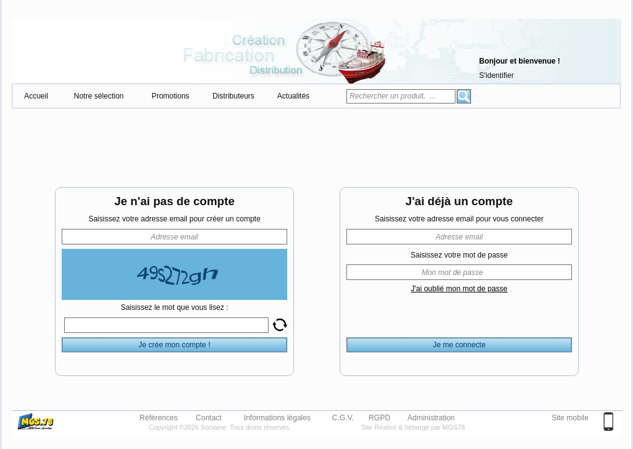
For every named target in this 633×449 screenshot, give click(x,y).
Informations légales (277, 417)
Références (159, 417)
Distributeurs (233, 96)
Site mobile (569, 417)
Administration (431, 417)
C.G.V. (343, 417)
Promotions (170, 96)
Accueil (36, 96)
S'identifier (496, 75)
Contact (208, 417)
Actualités (293, 96)
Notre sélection (98, 96)
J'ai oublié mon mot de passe (459, 288)
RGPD (380, 417)
